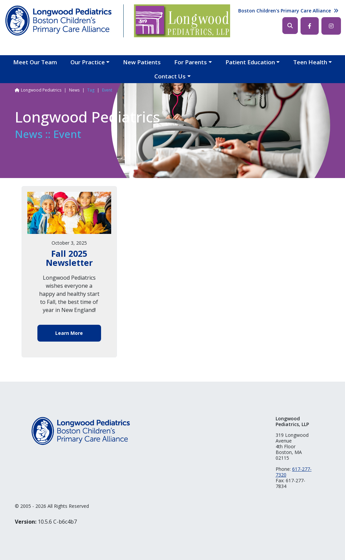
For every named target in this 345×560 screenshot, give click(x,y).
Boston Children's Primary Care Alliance (284, 10)
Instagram (331, 26)
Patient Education (250, 62)
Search (290, 25)
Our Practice (87, 62)
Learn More (69, 333)
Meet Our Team (35, 62)
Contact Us (170, 76)
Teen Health (310, 62)
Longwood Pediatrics (41, 90)
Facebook (310, 26)
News (74, 90)
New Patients (142, 62)
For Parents (190, 62)
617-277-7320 (294, 472)
